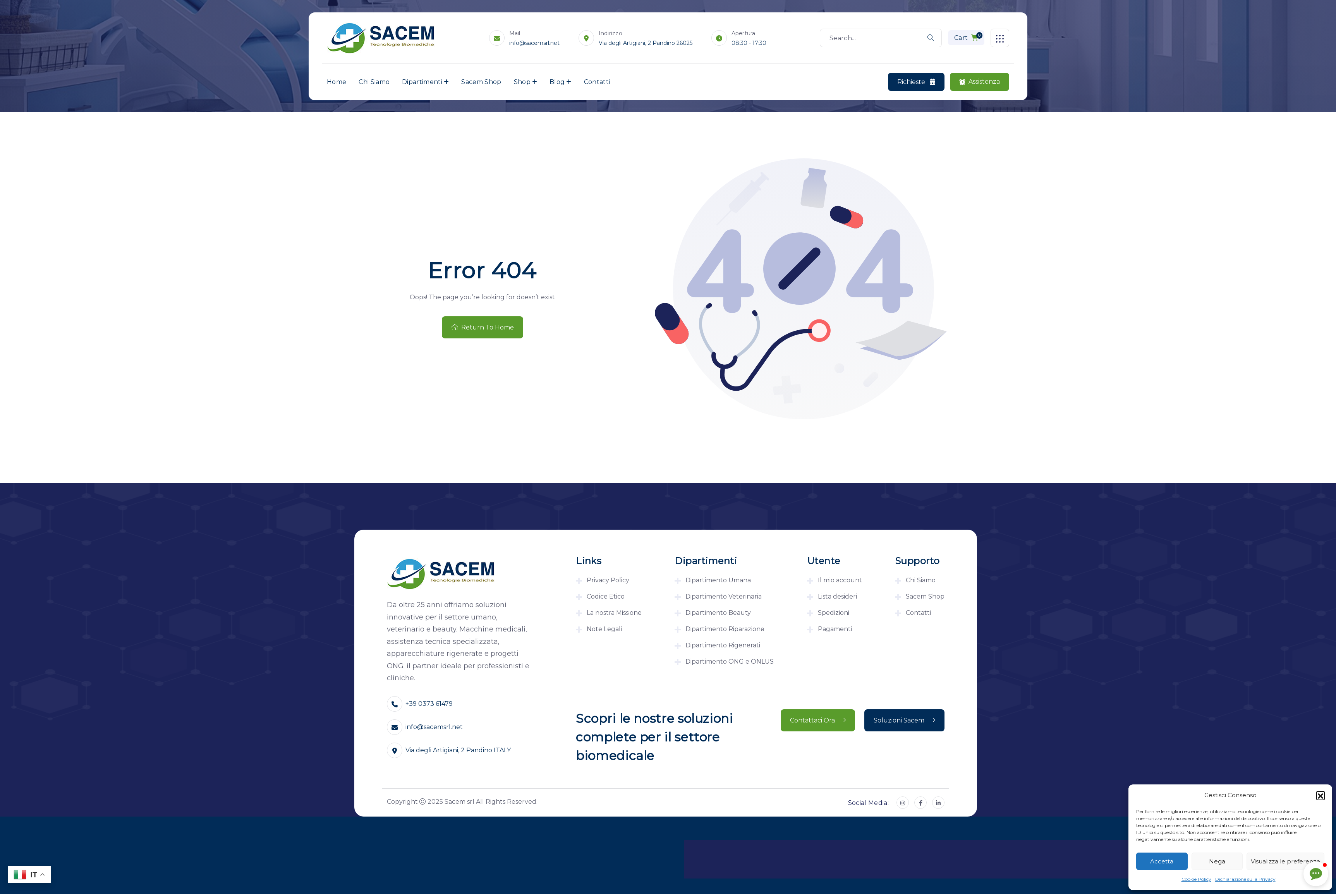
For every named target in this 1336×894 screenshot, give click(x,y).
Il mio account (840, 580)
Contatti (597, 82)
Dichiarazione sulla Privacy (1245, 879)
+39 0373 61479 (429, 703)
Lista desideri (837, 596)
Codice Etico (606, 596)
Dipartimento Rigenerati (722, 645)
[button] (1320, 795)
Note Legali (604, 629)
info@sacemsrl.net (534, 42)
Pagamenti (835, 629)
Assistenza (979, 82)
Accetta (1161, 861)
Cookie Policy (1196, 879)
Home (336, 82)
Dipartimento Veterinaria (723, 596)
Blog (557, 82)
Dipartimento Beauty (718, 612)
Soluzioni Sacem (904, 720)
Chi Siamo (374, 82)
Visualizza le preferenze (1285, 861)
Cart (968, 36)
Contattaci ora (818, 720)
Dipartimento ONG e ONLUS (729, 661)
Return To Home (482, 327)
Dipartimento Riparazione (724, 629)
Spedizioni (833, 612)
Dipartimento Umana (718, 580)
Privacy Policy (608, 580)
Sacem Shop (481, 82)
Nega (1217, 861)
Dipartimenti (422, 82)
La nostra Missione (614, 612)
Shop (522, 82)
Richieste (916, 82)
